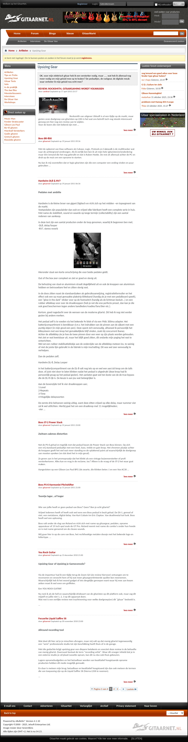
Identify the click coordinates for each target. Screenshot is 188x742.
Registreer (82, 3)
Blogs (52, 33)
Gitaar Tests (10, 81)
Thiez (144, 106)
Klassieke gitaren (12, 139)
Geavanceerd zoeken (174, 41)
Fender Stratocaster (14, 121)
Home (17, 33)
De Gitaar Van (51, 41)
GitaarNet (66, 706)
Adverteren (46, 706)
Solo (6, 84)
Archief (104, 706)
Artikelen (22, 41)
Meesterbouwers (12, 93)
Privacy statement (126, 706)
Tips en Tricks (10, 75)
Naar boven (150, 706)
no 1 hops (146, 80)
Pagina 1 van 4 (101, 689)
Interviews (35, 41)
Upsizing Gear (11, 78)
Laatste (132, 689)
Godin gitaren (11, 133)
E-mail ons (9, 706)
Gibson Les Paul (12, 124)
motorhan (146, 97)
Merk (156, 15)
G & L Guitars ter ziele (152, 84)
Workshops (9, 102)
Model (157, 21)
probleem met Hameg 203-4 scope (158, 102)
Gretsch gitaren (12, 136)
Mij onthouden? (163, 4)
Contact (28, 706)
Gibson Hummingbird (151, 93)
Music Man (9, 118)
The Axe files (10, 90)
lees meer (130, 130)
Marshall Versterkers (14, 130)
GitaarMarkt (89, 33)
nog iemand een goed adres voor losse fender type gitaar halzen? (159, 74)
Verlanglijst (86, 706)
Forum (35, 33)
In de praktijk (10, 87)
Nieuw (70, 33)
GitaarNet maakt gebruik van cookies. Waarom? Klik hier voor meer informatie (88, 738)
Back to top (10, 713)
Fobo (144, 88)
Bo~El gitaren (10, 127)
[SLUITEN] (136, 738)
